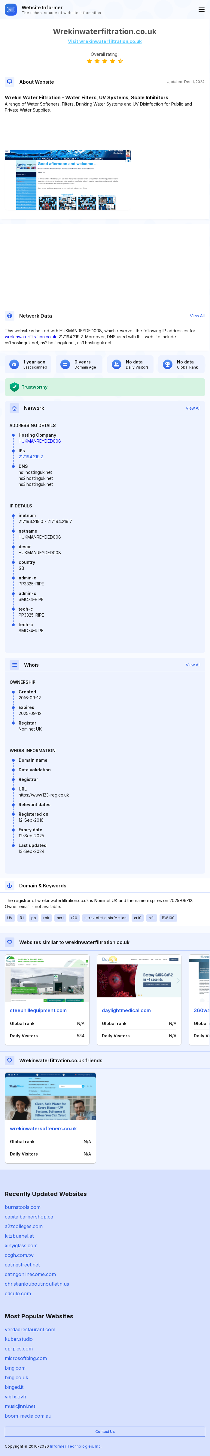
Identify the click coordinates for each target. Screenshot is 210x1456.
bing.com (15, 1368)
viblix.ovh (15, 1397)
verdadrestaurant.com (30, 1329)
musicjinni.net (20, 1406)
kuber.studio (19, 1339)
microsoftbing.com (26, 1358)
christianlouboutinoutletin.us (37, 1284)
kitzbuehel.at (19, 1236)
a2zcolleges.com (24, 1226)
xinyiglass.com (21, 1245)
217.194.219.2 (31, 456)
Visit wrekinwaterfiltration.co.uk (105, 41)
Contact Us (105, 1431)
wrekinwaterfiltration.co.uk (30, 336)
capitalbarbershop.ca (29, 1217)
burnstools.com (23, 1207)
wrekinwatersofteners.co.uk (43, 1129)
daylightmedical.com (126, 1010)
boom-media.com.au (28, 1416)
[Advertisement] (105, 131)
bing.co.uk (16, 1377)
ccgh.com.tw (19, 1255)
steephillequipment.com (38, 1010)
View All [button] (197, 315)
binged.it (14, 1387)
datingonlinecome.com (30, 1274)
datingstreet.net (22, 1265)
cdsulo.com (18, 1293)
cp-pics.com (19, 1349)
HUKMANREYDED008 (40, 441)
